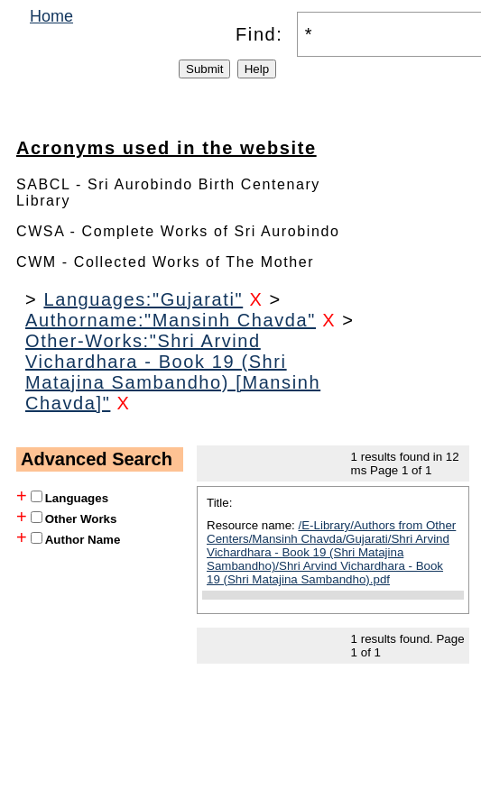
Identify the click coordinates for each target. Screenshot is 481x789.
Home (51, 16)
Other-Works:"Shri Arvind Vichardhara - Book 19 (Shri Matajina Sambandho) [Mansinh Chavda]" (172, 372)
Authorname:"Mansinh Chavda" (170, 320)
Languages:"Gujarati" (143, 299)
